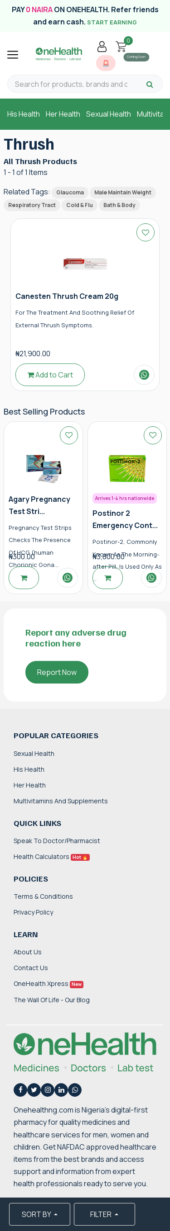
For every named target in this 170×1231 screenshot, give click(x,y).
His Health (23, 114)
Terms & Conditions (43, 896)
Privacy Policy (33, 912)
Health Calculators (52, 856)
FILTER (101, 1214)
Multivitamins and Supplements (61, 801)
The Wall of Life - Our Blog (52, 999)
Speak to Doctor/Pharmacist (57, 840)
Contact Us (31, 967)
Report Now (57, 672)
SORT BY (37, 1214)
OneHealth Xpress (48, 983)
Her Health (63, 114)
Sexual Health (108, 114)
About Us (28, 952)
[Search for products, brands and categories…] (71, 84)
